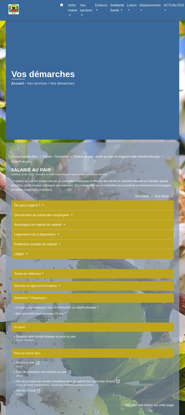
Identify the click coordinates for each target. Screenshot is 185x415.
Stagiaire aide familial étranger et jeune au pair (46, 336)
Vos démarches (62, 83)
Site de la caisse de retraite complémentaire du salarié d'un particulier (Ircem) (68, 381)
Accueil (17, 83)
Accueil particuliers (25, 156)
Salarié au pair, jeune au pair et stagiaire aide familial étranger (117, 156)
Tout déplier (164, 196)
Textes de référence (27, 273)
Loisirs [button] (132, 5)
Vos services (37, 83)
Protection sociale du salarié (36, 244)
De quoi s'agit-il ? (27, 205)
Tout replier (144, 196)
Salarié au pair (21, 161)
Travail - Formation (56, 156)
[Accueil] (31, 10)
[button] (62, 5)
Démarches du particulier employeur (42, 215)
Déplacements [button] (150, 5)
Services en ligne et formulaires (36, 286)
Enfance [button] (101, 5)
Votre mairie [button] (72, 7)
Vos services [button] (86, 7)
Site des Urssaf (28, 390)
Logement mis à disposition (35, 234)
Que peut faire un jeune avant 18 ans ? (41, 313)
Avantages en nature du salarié (38, 224)
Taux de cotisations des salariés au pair (44, 371)
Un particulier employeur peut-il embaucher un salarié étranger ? (57, 307)
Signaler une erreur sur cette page (150, 405)
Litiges (19, 254)
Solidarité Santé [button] (117, 7)
